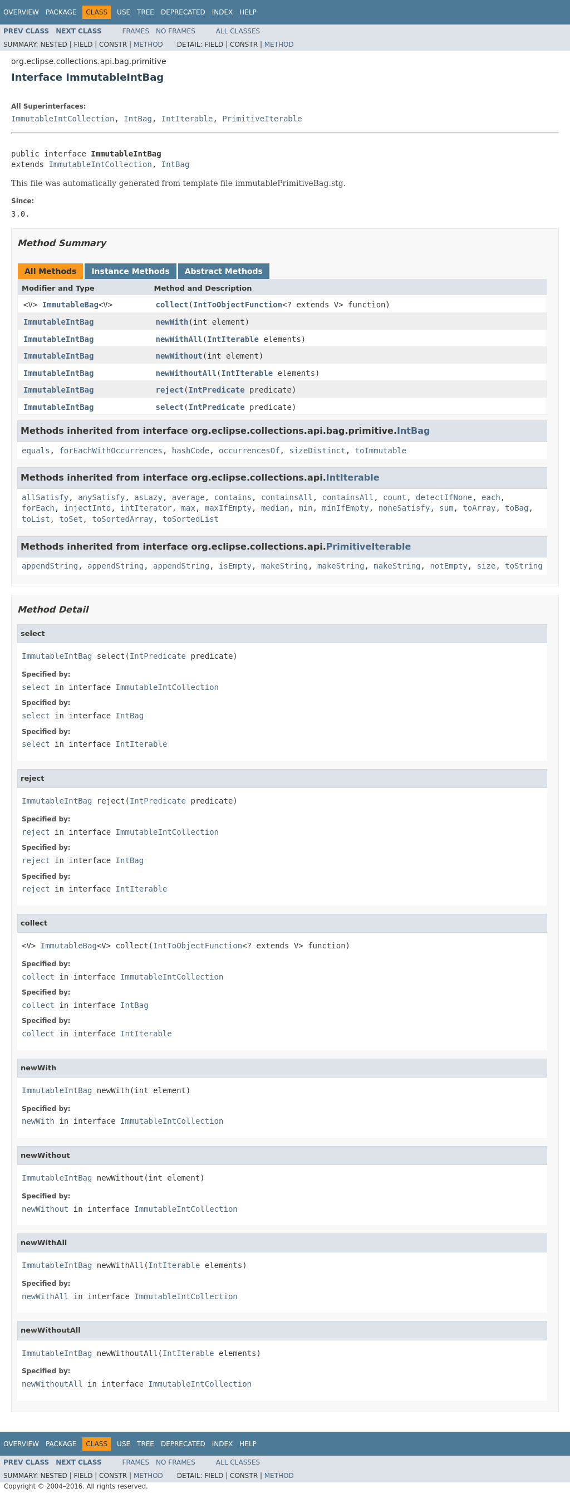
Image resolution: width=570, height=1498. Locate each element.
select (170, 407)
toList (36, 519)
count (394, 497)
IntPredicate (217, 389)
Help (248, 12)
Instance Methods (130, 271)
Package (61, 12)
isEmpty (235, 565)
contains (233, 497)
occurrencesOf (249, 450)
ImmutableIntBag (58, 321)
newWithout (179, 355)
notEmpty (448, 565)
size (486, 565)
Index (222, 12)
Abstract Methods (224, 271)
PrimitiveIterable (262, 118)
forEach (38, 507)
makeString (284, 565)
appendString (50, 565)
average (188, 497)
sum (446, 507)
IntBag (138, 118)
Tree (145, 12)
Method (148, 44)
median (275, 507)
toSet (70, 519)
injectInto (87, 507)
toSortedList (191, 519)
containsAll (287, 497)
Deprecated (183, 12)
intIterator (146, 507)
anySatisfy (101, 497)
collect (172, 304)
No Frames (175, 31)
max (188, 507)
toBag (516, 507)
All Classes (238, 31)
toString (523, 565)
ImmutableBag (70, 304)
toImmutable (380, 450)
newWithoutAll (186, 373)
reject (170, 389)
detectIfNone (444, 497)
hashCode (190, 450)
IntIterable (187, 118)
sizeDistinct (317, 450)
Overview (21, 12)
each (490, 497)
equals (36, 450)
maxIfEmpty (228, 507)
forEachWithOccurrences (110, 450)
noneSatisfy (404, 507)
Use (123, 12)
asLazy (148, 497)
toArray (479, 507)
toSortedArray (122, 519)
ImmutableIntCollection (62, 118)
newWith (172, 321)
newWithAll (179, 339)
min (305, 507)
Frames (136, 31)
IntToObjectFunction (237, 304)
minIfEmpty (345, 507)
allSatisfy (45, 497)
